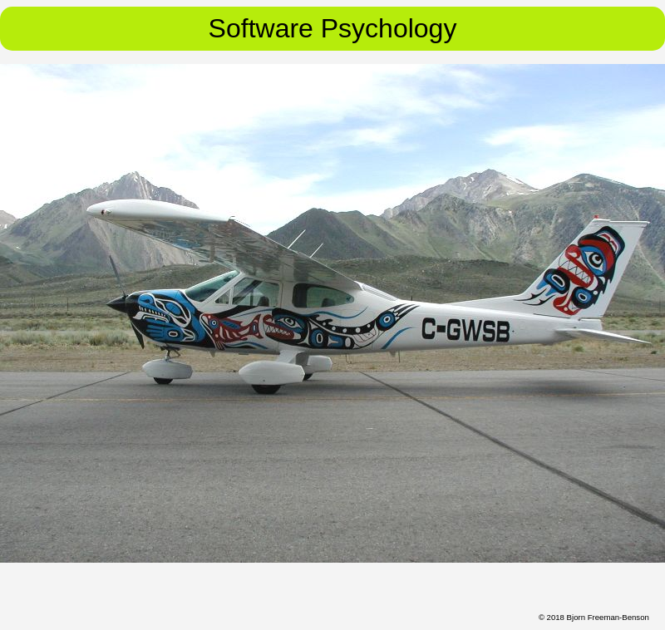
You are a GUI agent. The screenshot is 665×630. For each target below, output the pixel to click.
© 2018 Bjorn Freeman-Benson (594, 617)
